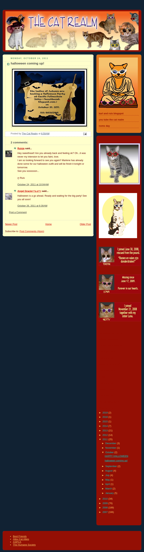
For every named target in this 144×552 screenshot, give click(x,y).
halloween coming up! (116, 460)
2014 (106, 426)
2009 (106, 503)
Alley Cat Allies (21, 539)
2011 (106, 439)
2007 (106, 512)
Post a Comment (18, 212)
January (109, 493)
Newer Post (11, 224)
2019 (106, 412)
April (108, 484)
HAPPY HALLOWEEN (116, 456)
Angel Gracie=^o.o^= (29, 191)
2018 (106, 417)
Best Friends (20, 536)
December (111, 443)
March (109, 488)
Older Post (85, 224)
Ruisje (21, 148)
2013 (106, 430)
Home (48, 224)
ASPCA (17, 542)
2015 (106, 421)
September (111, 466)
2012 (106, 435)
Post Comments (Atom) (32, 231)
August (109, 470)
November (111, 448)
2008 (106, 507)
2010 (106, 498)
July (107, 475)
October (109, 452)
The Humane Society (24, 544)
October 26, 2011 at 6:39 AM (32, 205)
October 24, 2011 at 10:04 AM (33, 184)
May (107, 480)
